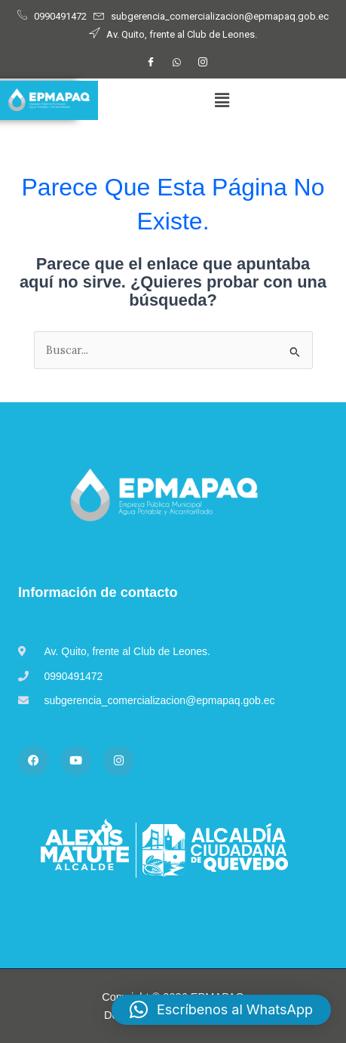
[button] (221, 100)
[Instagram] (202, 62)
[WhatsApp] (177, 62)
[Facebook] (150, 62)
